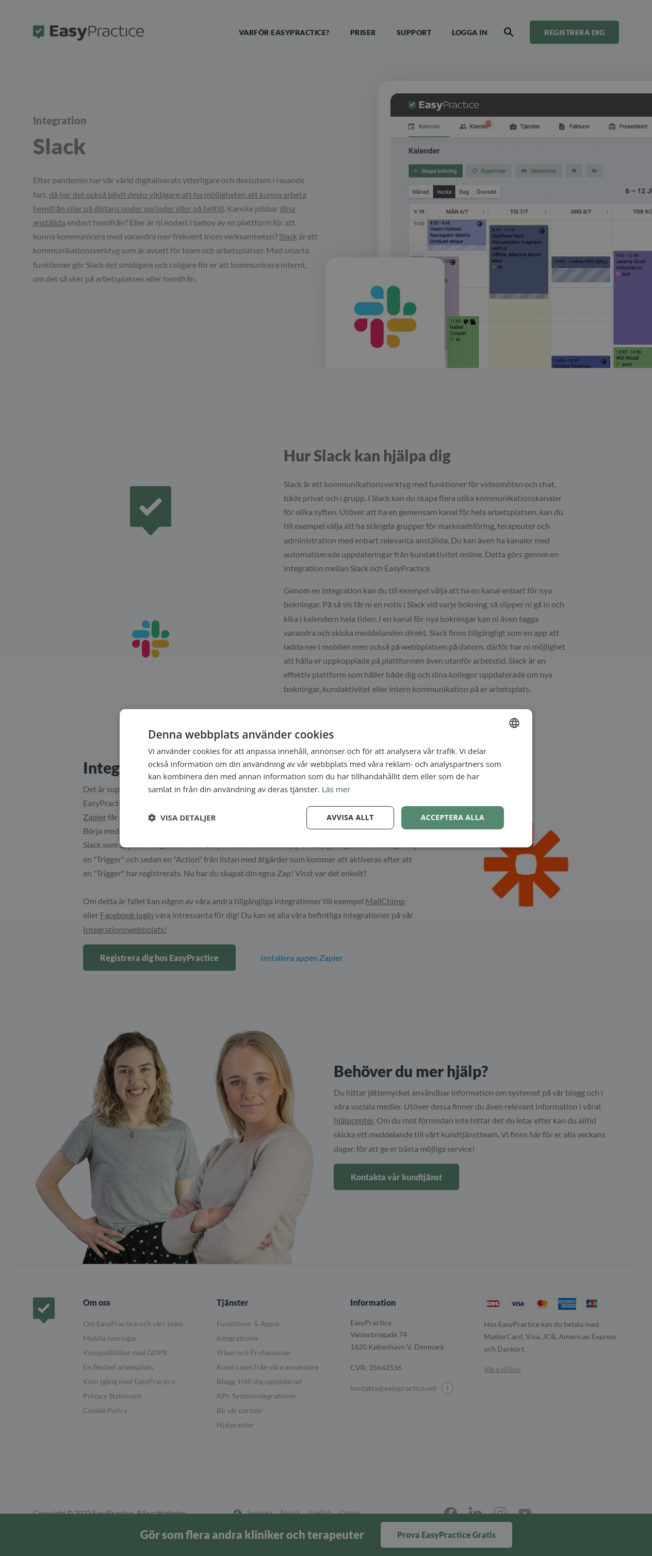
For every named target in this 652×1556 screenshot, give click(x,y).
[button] (182, 817)
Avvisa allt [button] (350, 817)
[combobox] (514, 722)
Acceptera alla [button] (452, 817)
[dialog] (326, 778)
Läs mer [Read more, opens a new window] (336, 789)
